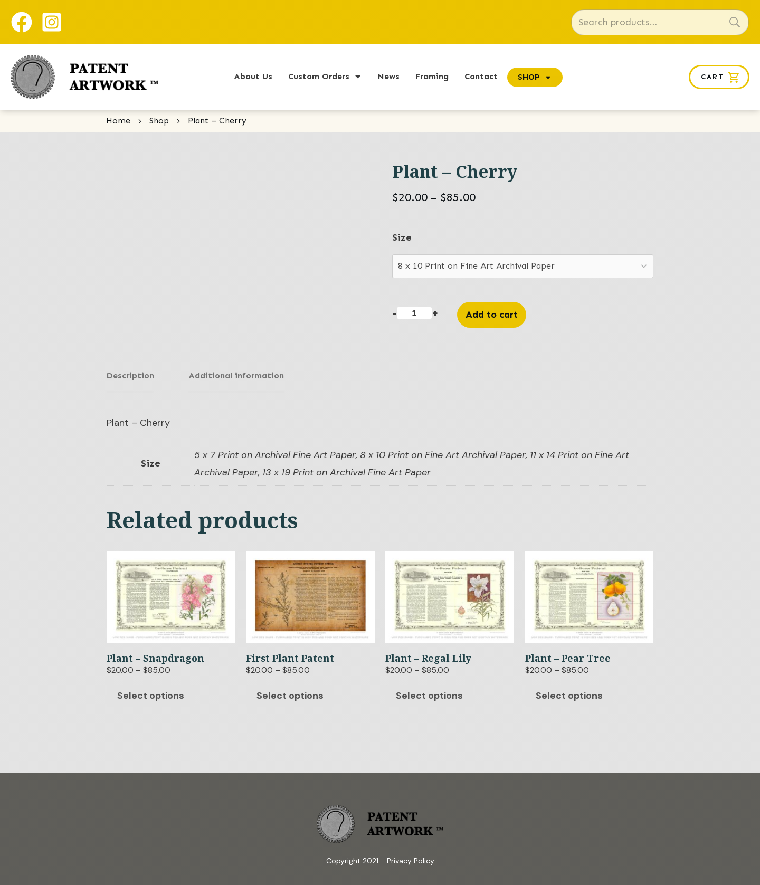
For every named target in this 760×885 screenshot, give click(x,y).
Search (734, 22)
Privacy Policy (410, 856)
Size (402, 237)
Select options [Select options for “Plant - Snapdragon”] (150, 691)
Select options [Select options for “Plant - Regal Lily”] (429, 691)
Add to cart (492, 314)
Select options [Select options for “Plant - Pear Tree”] (569, 691)
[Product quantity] (414, 313)
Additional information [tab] (225, 375)
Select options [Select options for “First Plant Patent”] (290, 691)
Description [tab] (130, 375)
